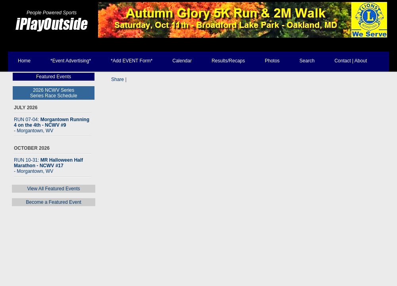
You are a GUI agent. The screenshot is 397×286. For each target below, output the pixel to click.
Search (306, 61)
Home (24, 61)
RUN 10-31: (48, 165)
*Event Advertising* (70, 61)
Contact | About (350, 61)
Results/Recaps (228, 61)
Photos (272, 61)
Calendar (182, 61)
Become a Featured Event (53, 202)
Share (117, 79)
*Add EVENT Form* (131, 61)
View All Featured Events (53, 188)
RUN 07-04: (51, 125)
